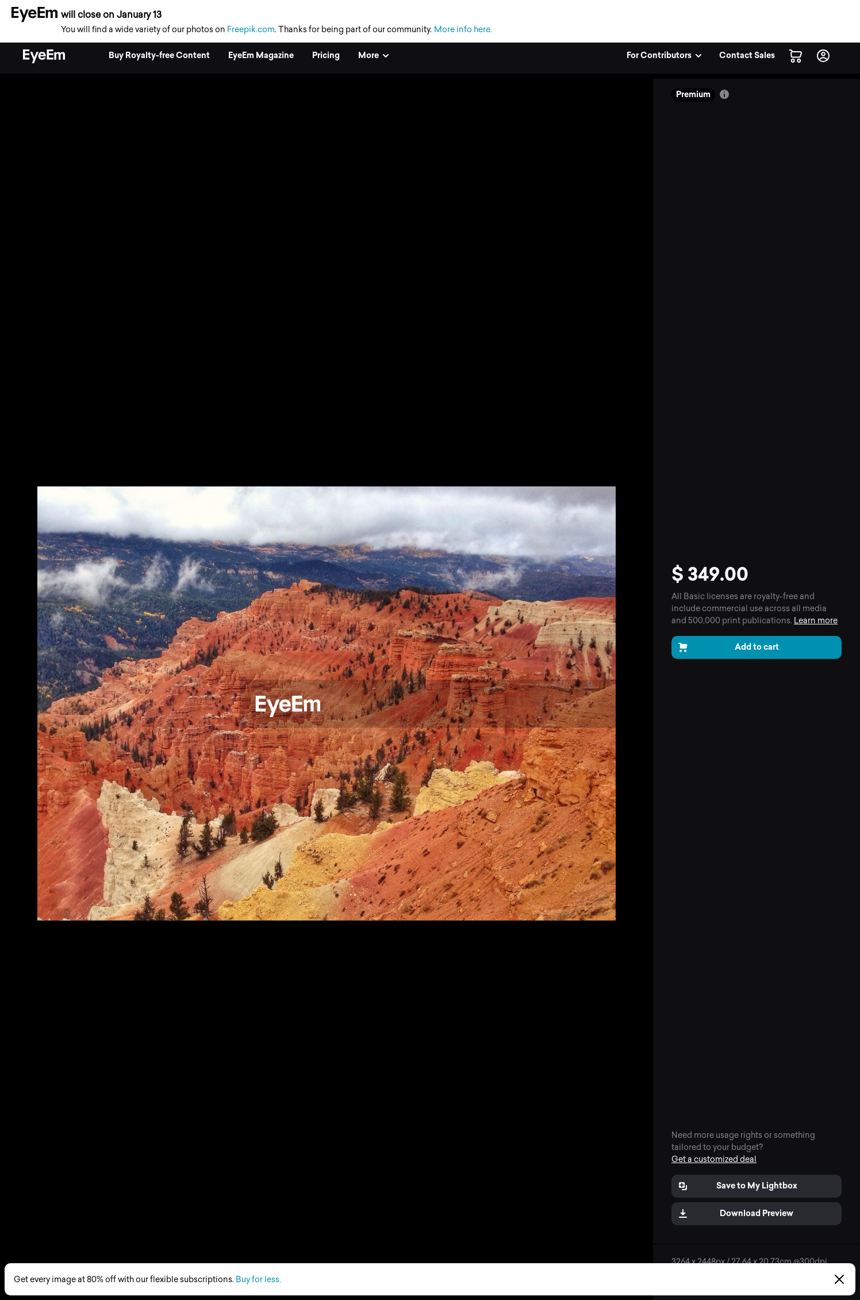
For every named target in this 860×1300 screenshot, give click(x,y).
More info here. (463, 29)
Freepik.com (251, 29)
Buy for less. (258, 1279)
